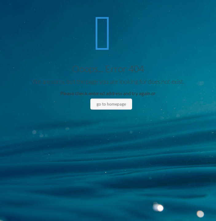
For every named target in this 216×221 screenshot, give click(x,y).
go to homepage (111, 104)
